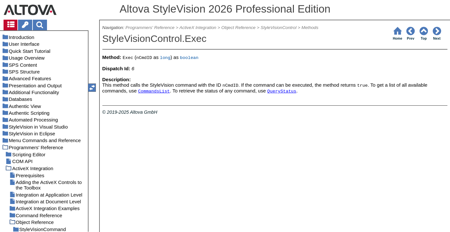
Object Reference (238, 27)
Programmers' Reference (150, 27)
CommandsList (154, 91)
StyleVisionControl (278, 27)
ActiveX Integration (197, 27)
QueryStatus (281, 91)
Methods (310, 27)
